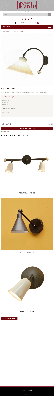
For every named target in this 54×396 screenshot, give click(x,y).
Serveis (27, 394)
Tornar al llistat (9, 318)
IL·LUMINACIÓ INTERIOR (6, 31)
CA (26, 11)
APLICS (14, 31)
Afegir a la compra (26, 128)
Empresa (27, 393)
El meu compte (21, 23)
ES (28, 11)
